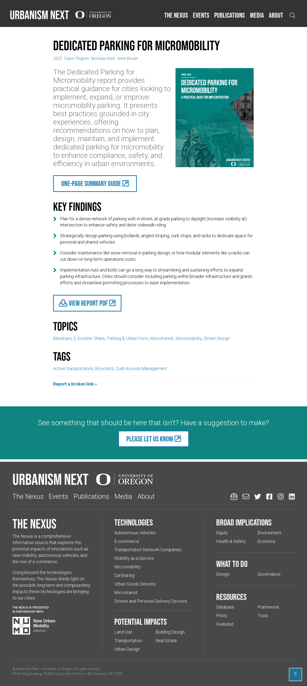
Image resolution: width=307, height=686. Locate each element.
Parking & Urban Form (127, 338)
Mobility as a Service (134, 558)
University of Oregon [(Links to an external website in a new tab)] (57, 669)
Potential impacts (140, 621)
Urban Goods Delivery (135, 583)
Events (201, 15)
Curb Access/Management (141, 368)
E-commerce (126, 541)
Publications (229, 15)
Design (222, 574)
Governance (269, 574)
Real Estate (166, 640)
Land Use (123, 632)
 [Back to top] (295, 674)
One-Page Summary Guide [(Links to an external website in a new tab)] (91, 183)
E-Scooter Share (89, 338)
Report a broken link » (75, 384)
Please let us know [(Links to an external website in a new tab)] (149, 439)
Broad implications (244, 522)
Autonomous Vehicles (135, 532)
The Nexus (176, 15)
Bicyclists (104, 368)
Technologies (133, 522)
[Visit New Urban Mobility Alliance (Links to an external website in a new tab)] (33, 626)
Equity (222, 532)
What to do (232, 564)
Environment (269, 532)
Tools (263, 615)
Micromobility (189, 338)
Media (257, 15)
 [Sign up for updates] (234, 496)
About (276, 15)
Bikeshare (62, 338)
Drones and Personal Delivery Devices (150, 601)
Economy (266, 541)
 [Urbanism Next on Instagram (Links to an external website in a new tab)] (280, 496)
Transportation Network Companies (148, 549)
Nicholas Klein (103, 58)
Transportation (128, 640)
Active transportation (73, 368)
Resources (231, 597)
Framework (268, 607)
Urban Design (127, 649)
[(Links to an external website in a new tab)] (87, 303)
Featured (224, 624)
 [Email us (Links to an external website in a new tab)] (246, 496)
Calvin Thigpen (76, 58)
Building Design (170, 632)
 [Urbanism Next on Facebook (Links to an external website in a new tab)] (269, 496)
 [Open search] (292, 15)
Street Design (217, 338)
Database (225, 607)
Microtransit (161, 338)
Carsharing (124, 575)
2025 (57, 58)
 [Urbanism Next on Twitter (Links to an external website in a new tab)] (257, 496)
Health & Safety (231, 541)
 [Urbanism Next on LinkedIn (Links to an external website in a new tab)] (292, 496)
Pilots (221, 615)
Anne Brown (128, 58)
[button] (176, 15)
